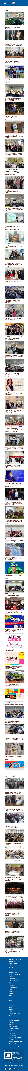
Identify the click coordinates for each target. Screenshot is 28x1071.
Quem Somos (8, 1051)
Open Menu (5, 2)
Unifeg (7, 10)
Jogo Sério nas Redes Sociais (13, 1065)
